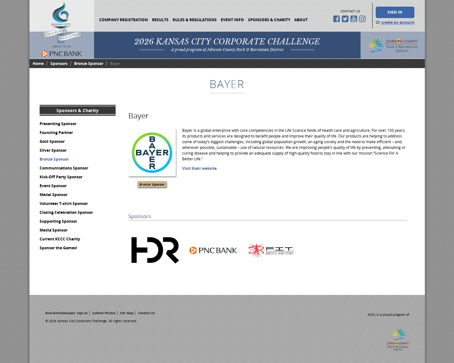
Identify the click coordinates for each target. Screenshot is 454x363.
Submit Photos (103, 313)
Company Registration (123, 19)
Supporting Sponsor (58, 221)
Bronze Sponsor (88, 63)
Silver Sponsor (53, 150)
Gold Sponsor (52, 141)
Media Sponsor (53, 230)
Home (38, 63)
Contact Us (146, 313)
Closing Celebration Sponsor (66, 212)
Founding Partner (56, 132)
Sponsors (58, 63)
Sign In (394, 12)
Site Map (126, 313)
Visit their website (199, 168)
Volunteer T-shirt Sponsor (64, 203)
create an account (397, 22)
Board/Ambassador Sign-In (66, 313)
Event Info (232, 19)
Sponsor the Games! (58, 248)
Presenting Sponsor (58, 123)
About (301, 19)
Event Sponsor (53, 185)
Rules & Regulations (195, 19)
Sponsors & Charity (269, 19)
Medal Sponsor (53, 194)
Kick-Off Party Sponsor (61, 177)
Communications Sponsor (64, 168)
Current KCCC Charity (60, 239)
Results (160, 19)
